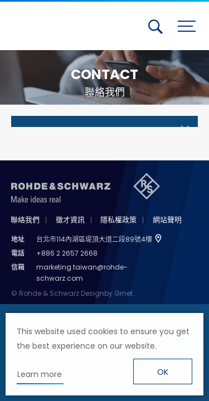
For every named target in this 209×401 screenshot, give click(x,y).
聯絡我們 (25, 219)
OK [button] (162, 372)
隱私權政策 (118, 219)
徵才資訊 (70, 219)
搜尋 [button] (155, 27)
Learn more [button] (39, 374)
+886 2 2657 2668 (67, 253)
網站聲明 (167, 219)
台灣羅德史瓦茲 (60, 24)
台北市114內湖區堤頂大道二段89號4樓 (94, 239)
